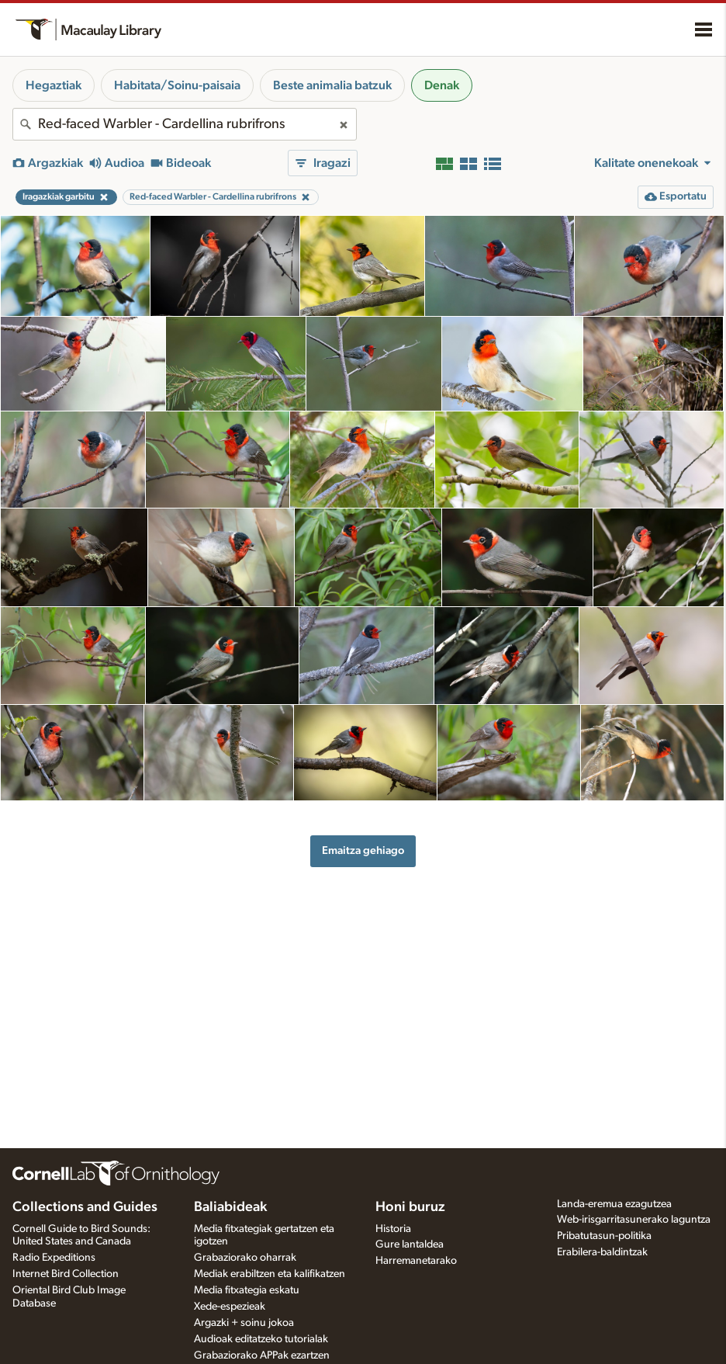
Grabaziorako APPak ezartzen (262, 1355)
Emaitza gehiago (363, 850)
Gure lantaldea (409, 1244)
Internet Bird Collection (65, 1274)
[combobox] (184, 124)
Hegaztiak (53, 85)
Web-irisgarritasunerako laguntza (633, 1219)
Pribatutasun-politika (604, 1235)
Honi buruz (410, 1207)
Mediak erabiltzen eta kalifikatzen (269, 1274)
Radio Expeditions (53, 1257)
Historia (393, 1228)
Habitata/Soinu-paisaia (177, 85)
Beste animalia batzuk (332, 85)
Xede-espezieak (229, 1306)
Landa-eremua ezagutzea (614, 1204)
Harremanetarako (416, 1260)
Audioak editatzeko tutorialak (261, 1339)
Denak (441, 85)
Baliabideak (230, 1207)
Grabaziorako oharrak (245, 1257)
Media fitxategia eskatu (246, 1290)
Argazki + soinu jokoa (244, 1322)
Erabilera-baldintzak (602, 1252)
